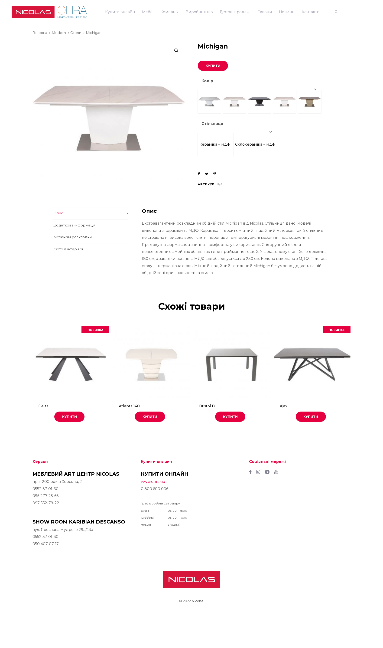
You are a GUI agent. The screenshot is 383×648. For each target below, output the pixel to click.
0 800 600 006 (154, 489)
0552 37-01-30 (45, 489)
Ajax (283, 406)
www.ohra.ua (153, 481)
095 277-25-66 (45, 496)
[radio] (209, 101)
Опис (58, 213)
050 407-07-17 (45, 544)
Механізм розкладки (72, 237)
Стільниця (212, 123)
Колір (207, 81)
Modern (59, 33)
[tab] (90, 213)
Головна (39, 33)
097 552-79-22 (45, 503)
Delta (43, 406)
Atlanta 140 (129, 406)
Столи (75, 33)
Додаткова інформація (74, 225)
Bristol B (207, 406)
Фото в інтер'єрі (68, 249)
